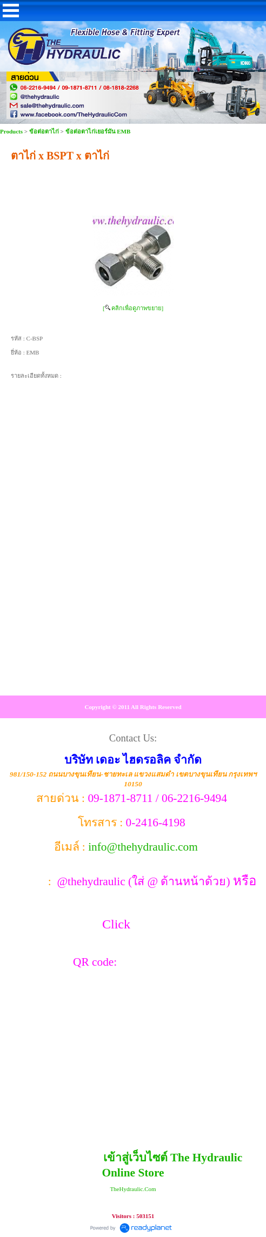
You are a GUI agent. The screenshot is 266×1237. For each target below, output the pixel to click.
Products (12, 131)
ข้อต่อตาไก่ (44, 131)
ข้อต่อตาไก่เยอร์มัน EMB (98, 131)
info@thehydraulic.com (143, 846)
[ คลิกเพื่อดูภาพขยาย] (133, 308)
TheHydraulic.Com (133, 1189)
